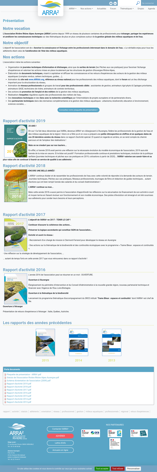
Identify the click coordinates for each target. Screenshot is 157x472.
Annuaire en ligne (60, 450)
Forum (113, 8)
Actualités (101, 8)
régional (124, 411)
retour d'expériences (140, 411)
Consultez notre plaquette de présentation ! (78, 110)
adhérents (34, 411)
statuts (24, 411)
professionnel (68, 411)
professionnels (112, 411)
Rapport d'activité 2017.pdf (19, 390)
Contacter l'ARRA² (60, 429)
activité (15, 411)
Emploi (141, 8)
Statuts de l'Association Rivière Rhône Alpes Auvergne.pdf (33, 377)
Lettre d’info (60, 443)
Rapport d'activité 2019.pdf (19, 383)
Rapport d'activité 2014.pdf (19, 399)
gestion (80, 411)
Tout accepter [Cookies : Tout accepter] (102, 468)
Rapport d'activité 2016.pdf (19, 393)
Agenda (151, 8)
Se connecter (148, 3)
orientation (46, 411)
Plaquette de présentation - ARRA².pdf (24, 374)
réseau (56, 411)
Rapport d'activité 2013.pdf (19, 402)
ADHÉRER (60, 436)
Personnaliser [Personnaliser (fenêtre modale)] (133, 468)
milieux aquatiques (94, 411)
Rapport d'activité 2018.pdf (19, 387)
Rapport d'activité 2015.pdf (19, 396)
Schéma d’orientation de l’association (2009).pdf (29, 380)
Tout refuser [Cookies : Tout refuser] (117, 468)
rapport (6, 411)
